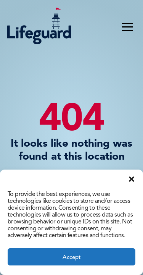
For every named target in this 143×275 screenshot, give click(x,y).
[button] (131, 179)
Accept (72, 257)
